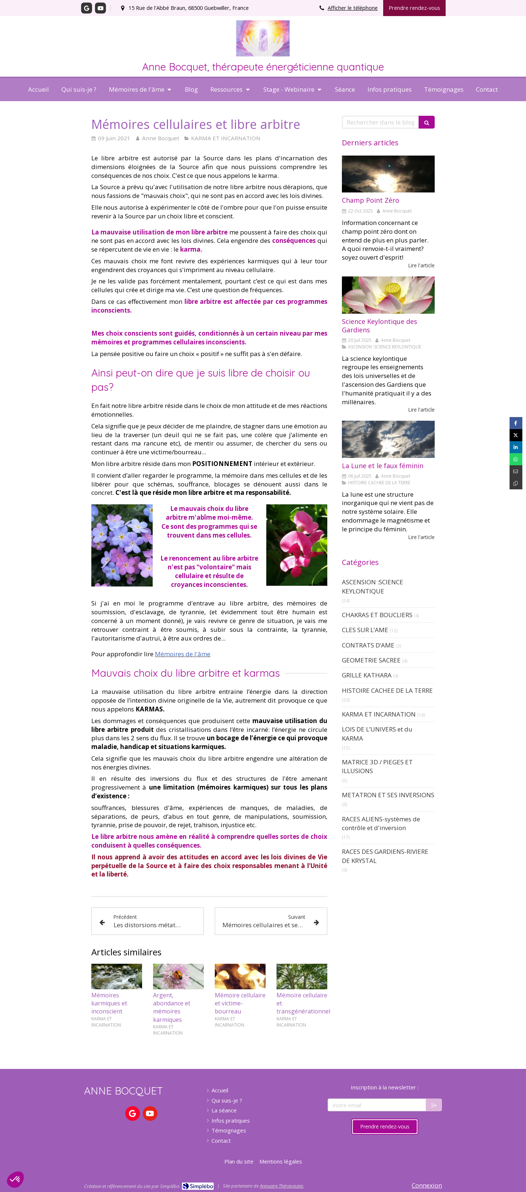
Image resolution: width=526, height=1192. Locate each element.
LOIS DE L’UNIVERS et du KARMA (377, 733)
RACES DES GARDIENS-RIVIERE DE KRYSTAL (385, 855)
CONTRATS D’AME (368, 645)
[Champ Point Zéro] (388, 174)
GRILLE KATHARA (367, 675)
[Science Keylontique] (388, 295)
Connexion (427, 1185)
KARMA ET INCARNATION (379, 714)
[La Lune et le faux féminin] (388, 439)
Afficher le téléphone (353, 7)
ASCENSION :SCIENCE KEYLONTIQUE (372, 586)
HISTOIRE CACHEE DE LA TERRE (387, 690)
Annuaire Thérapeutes (282, 1186)
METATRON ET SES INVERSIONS (388, 795)
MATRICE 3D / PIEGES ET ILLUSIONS (377, 766)
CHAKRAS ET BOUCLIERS (377, 615)
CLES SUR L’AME (365, 630)
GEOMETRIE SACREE (371, 660)
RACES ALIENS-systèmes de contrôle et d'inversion (381, 823)
